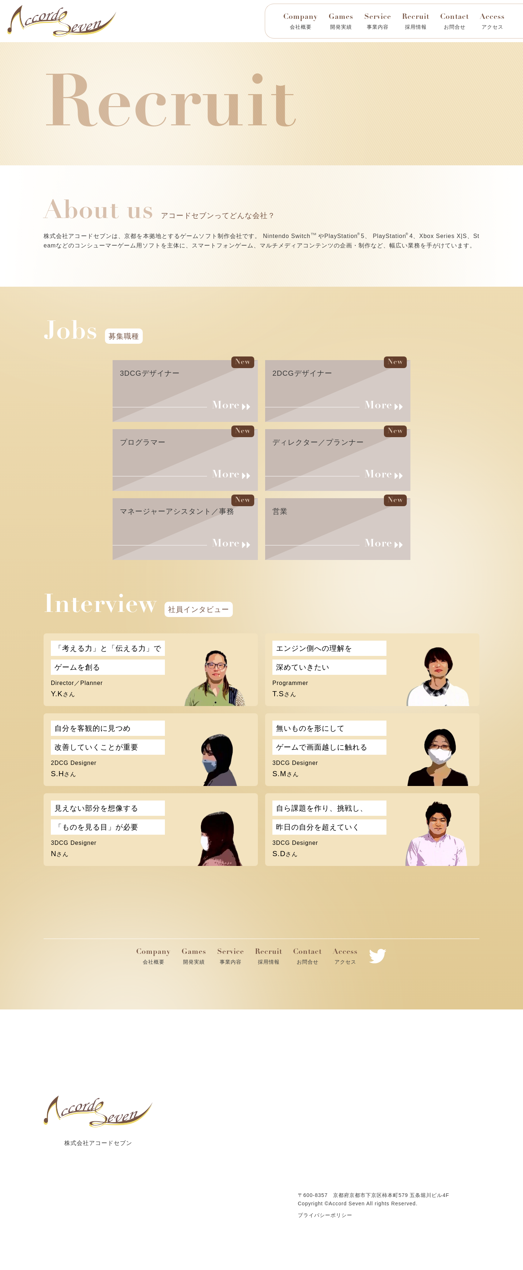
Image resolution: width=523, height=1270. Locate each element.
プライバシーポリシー (325, 1215)
